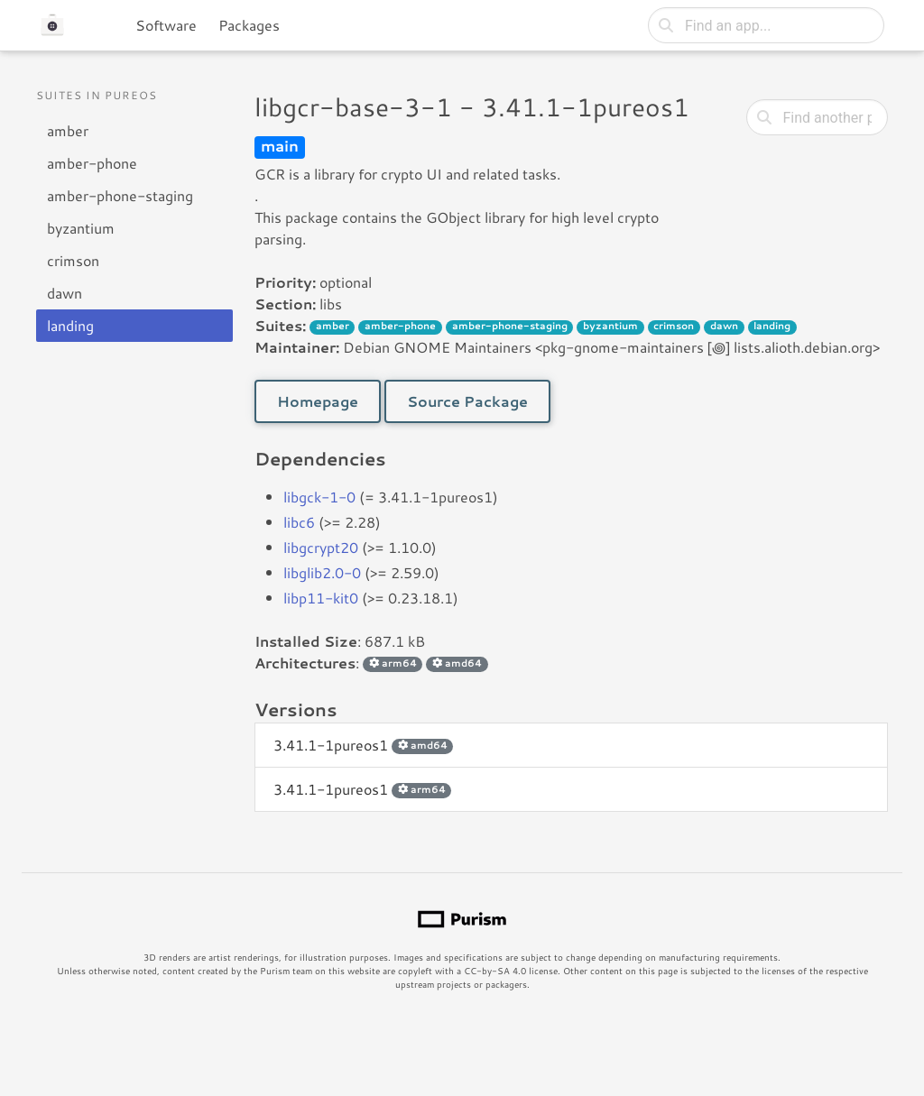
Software (166, 24)
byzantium (81, 227)
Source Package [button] (467, 401)
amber (67, 130)
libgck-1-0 (319, 496)
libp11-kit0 (320, 597)
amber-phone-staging (120, 195)
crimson (73, 260)
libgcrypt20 (320, 547)
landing (70, 325)
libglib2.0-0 (322, 572)
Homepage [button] (317, 401)
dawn (64, 292)
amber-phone (92, 162)
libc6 (299, 521)
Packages (249, 24)
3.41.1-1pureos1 (363, 744)
